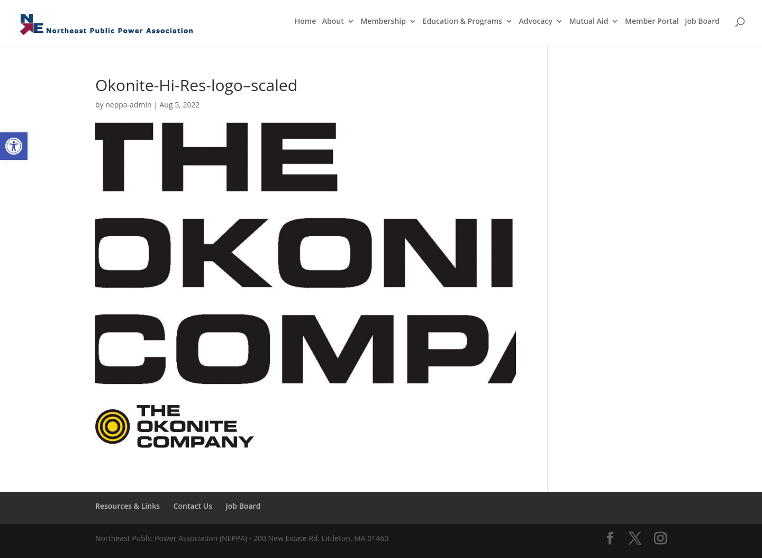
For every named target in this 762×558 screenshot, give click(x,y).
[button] (14, 146)
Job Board (702, 21)
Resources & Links (127, 506)
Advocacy (536, 21)
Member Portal (652, 21)
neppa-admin (128, 105)
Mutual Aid (589, 21)
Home (305, 21)
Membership (382, 21)
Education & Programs (462, 21)
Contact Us (193, 506)
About (333, 21)
